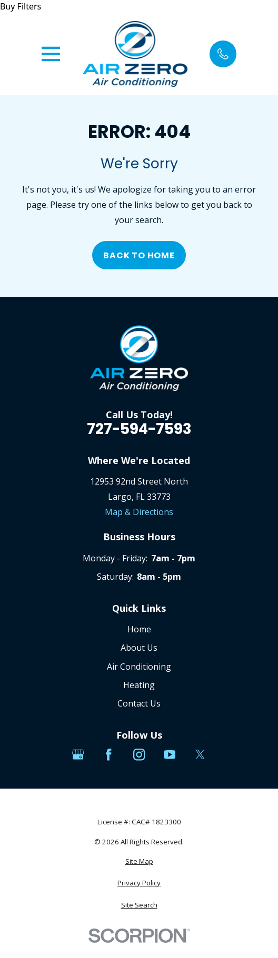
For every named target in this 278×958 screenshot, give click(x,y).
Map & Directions (139, 512)
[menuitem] (139, 861)
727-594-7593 (139, 429)
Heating (139, 685)
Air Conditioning (139, 666)
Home (139, 629)
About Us (139, 647)
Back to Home (139, 255)
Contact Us (139, 703)
